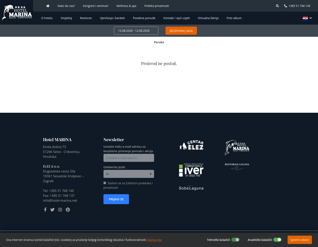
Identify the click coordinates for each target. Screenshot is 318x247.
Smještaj (66, 18)
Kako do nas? (66, 6)
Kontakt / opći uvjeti (176, 18)
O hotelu (47, 18)
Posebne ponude (144, 18)
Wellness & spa (126, 6)
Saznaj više (154, 240)
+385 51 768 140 (297, 6)
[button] (307, 18)
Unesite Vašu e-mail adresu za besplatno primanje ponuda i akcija (128, 149)
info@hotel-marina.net (60, 200)
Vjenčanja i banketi (112, 18)
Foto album (234, 18)
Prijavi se (116, 199)
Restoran (86, 18)
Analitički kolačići (260, 240)
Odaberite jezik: (114, 167)
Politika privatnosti (156, 6)
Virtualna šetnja (208, 18)
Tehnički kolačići (218, 240)
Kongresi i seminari (95, 6)
